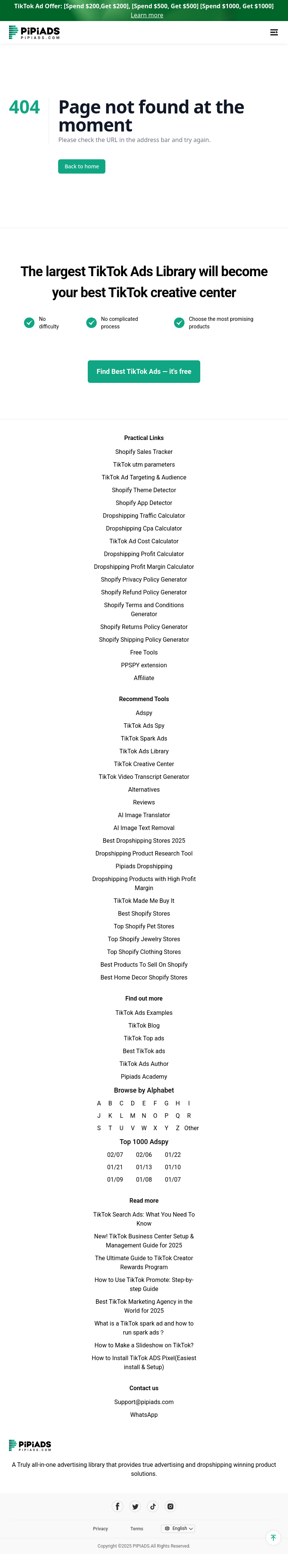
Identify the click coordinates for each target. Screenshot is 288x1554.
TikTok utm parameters (144, 464)
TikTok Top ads (144, 1038)
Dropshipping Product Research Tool (143, 853)
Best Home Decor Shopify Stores (144, 977)
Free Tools (144, 652)
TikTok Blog (144, 1025)
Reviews (144, 802)
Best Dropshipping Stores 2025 (144, 840)
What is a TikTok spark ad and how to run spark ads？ (144, 1328)
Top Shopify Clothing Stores (144, 951)
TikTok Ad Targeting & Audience (144, 477)
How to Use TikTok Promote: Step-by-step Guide (144, 1284)
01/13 (144, 1167)
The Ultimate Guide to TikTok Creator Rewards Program (144, 1263)
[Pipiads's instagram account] (170, 1506)
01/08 (144, 1179)
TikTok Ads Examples (144, 1012)
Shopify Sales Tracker (144, 451)
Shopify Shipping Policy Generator (144, 639)
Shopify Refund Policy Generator (144, 592)
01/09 (115, 1179)
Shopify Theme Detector (144, 490)
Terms (136, 1528)
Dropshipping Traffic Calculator (144, 515)
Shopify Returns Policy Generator (144, 626)
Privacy (100, 1528)
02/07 (115, 1154)
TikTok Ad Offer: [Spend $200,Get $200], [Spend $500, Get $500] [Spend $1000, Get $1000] (144, 10)
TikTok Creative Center (144, 764)
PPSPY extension (144, 665)
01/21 (115, 1167)
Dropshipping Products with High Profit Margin (144, 883)
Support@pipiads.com (144, 1402)
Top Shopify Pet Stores (144, 926)
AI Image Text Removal (144, 827)
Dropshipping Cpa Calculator (144, 528)
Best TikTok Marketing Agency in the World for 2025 (144, 1306)
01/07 (173, 1179)
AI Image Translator (144, 815)
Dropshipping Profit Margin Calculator (144, 566)
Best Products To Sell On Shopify (144, 964)
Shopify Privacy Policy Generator (144, 579)
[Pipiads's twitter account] (135, 1506)
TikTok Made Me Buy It (144, 900)
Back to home (81, 166)
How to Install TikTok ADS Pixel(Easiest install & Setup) (144, 1362)
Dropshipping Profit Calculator (144, 554)
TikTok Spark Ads (144, 738)
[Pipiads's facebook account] (117, 1506)
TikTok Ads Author (144, 1063)
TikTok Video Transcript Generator (144, 776)
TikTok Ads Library (144, 751)
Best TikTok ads (144, 1051)
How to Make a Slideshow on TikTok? (144, 1345)
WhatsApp (144, 1414)
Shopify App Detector (144, 502)
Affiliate (144, 678)
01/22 (173, 1154)
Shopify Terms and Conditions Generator (144, 610)
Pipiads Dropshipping (144, 866)
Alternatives (144, 789)
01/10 (173, 1167)
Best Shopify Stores (144, 913)
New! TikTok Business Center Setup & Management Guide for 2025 (144, 1241)
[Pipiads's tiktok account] (153, 1506)
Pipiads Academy (144, 1076)
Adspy (144, 713)
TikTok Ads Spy (143, 725)
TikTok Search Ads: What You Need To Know (144, 1219)
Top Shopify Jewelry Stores (144, 939)
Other (189, 1128)
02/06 (144, 1154)
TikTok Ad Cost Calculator (144, 541)
